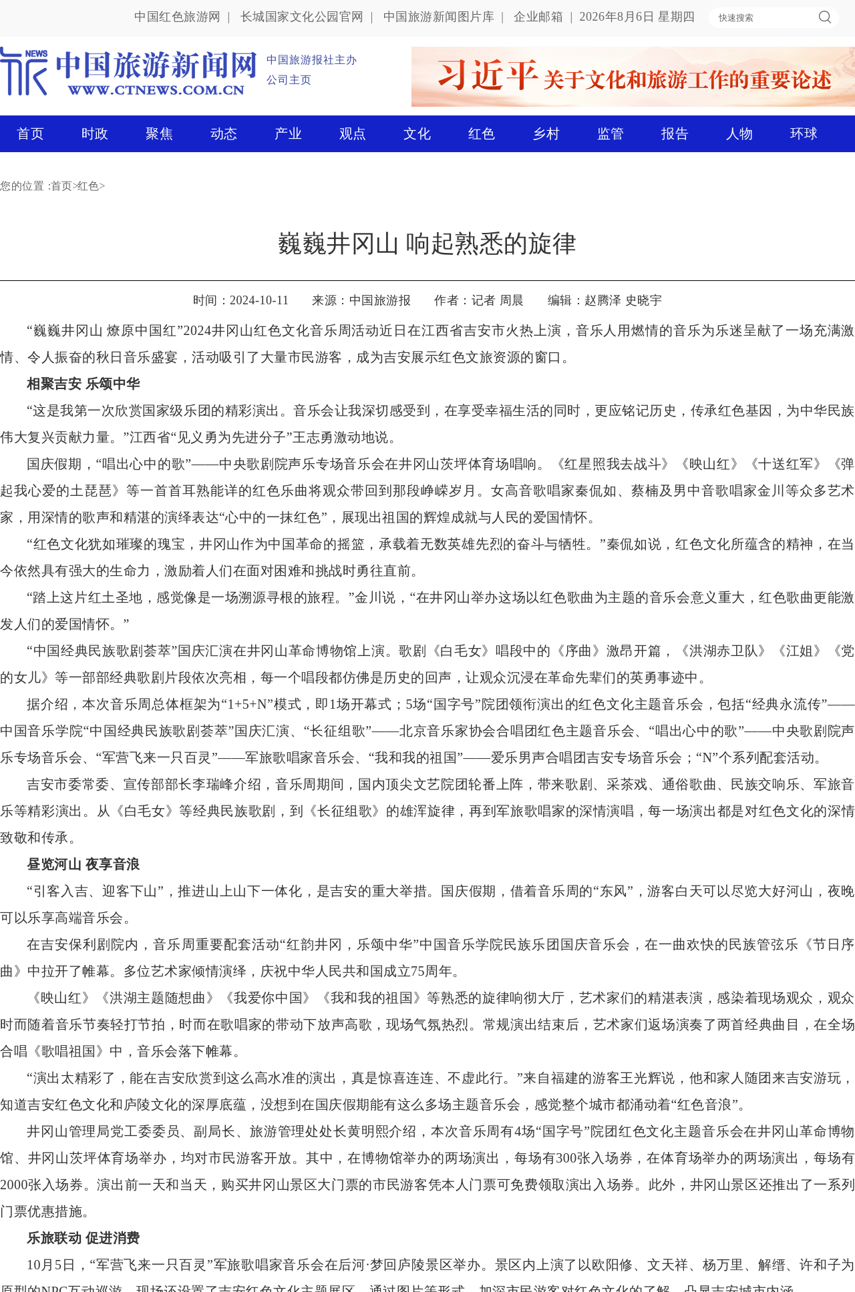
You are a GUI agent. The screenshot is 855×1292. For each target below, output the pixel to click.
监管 (611, 133)
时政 (95, 133)
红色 (482, 133)
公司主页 (289, 79)
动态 (224, 133)
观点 (353, 133)
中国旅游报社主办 (312, 59)
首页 (30, 133)
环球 (804, 133)
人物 (739, 133)
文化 (417, 133)
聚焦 (159, 133)
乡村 (546, 133)
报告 (675, 133)
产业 (288, 133)
